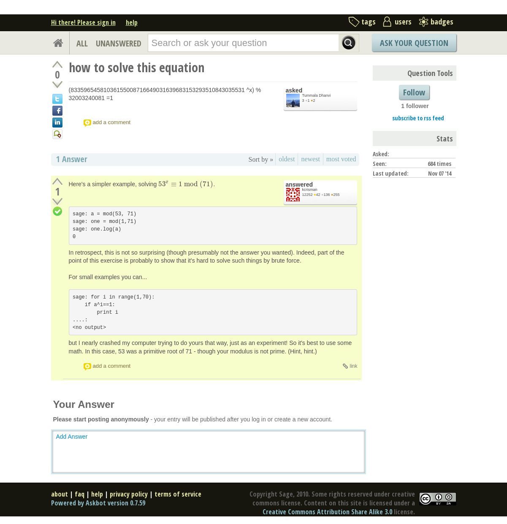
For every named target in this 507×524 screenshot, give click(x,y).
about (59, 494)
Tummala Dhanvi (316, 95)
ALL (82, 43)
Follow (414, 92)
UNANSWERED (118, 43)
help (132, 22)
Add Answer (72, 436)
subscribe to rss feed (418, 118)
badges (442, 21)
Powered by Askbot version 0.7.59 (98, 503)
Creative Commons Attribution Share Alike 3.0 (327, 511)
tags (368, 21)
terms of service (178, 494)
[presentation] (185, 184)
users (403, 21)
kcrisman (309, 189)
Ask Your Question (414, 43)
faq (79, 494)
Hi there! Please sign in (83, 22)
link (353, 366)
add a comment (112, 122)
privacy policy (129, 494)
